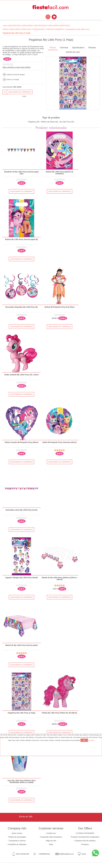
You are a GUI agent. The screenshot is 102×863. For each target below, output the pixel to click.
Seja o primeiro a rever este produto (16, 67)
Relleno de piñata (47, 122)
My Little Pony (64, 122)
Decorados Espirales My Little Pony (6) (21, 307)
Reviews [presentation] (92, 48)
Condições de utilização (17, 844)
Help (51, 844)
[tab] (53, 48)
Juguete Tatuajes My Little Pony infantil (21, 578)
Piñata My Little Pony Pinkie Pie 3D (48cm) (59, 713)
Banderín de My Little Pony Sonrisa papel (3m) (21, 173)
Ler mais (91, 740)
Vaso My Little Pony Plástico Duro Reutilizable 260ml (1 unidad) (21, 781)
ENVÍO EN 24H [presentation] (73, 52)
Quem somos (17, 833)
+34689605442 (44, 854)
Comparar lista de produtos (85, 841)
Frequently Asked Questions (51, 837)
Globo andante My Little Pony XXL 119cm (21, 375)
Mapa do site (51, 841)
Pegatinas (32, 122)
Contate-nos (51, 833)
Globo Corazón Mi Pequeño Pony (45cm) (21, 442)
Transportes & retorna (17, 841)
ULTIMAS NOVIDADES (85, 833)
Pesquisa (85, 844)
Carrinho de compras (54, 16)
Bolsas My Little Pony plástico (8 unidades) (59, 173)
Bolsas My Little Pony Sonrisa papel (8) (21, 239)
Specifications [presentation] (78, 48)
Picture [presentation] (53, 48)
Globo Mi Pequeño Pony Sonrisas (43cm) (59, 442)
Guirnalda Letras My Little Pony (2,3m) (21, 510)
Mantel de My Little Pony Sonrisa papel (21, 645)
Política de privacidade (17, 837)
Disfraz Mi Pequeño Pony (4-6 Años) (59, 307)
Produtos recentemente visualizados (85, 837)
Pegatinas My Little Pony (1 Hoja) (21, 713)
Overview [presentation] (64, 48)
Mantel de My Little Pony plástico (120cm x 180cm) (59, 578)
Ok (84, 740)
